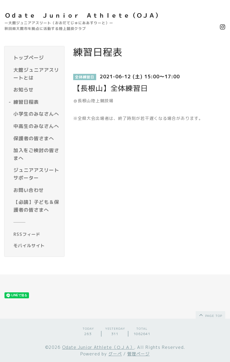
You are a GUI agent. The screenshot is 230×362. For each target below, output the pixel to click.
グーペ (115, 354)
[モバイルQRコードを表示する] (36, 245)
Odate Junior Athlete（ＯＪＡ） (98, 347)
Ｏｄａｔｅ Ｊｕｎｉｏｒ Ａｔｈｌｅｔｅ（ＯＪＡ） (82, 15)
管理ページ (138, 354)
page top (210, 315)
